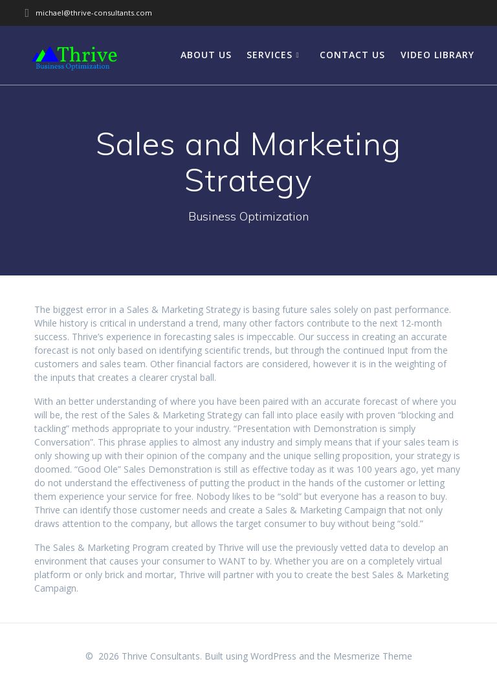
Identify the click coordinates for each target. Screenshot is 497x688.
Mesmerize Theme (372, 656)
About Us (206, 54)
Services (270, 54)
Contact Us (352, 54)
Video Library (437, 54)
